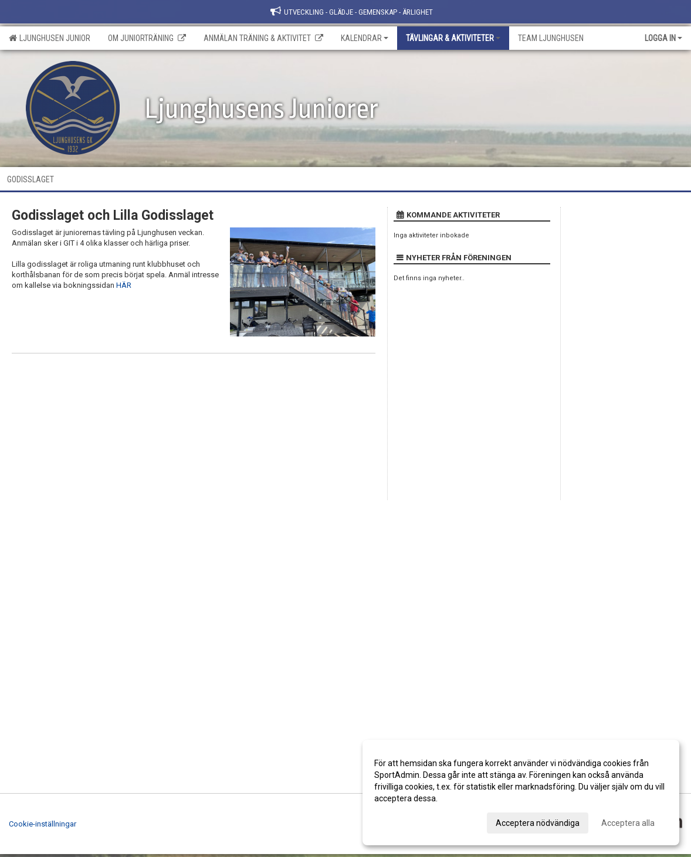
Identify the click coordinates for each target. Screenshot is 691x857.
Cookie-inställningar (42, 823)
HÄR (123, 285)
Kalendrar (364, 38)
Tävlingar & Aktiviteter (453, 38)
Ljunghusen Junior (49, 38)
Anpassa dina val (405, 821)
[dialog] (521, 792)
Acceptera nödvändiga (538, 823)
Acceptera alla (628, 823)
